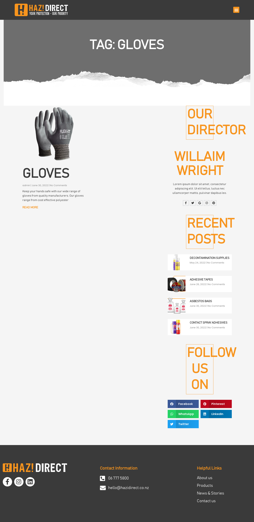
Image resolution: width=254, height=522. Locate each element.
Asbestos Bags (201, 301)
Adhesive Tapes (201, 279)
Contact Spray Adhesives (208, 322)
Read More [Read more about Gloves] (30, 207)
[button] (236, 10)
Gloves (45, 173)
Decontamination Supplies (209, 258)
